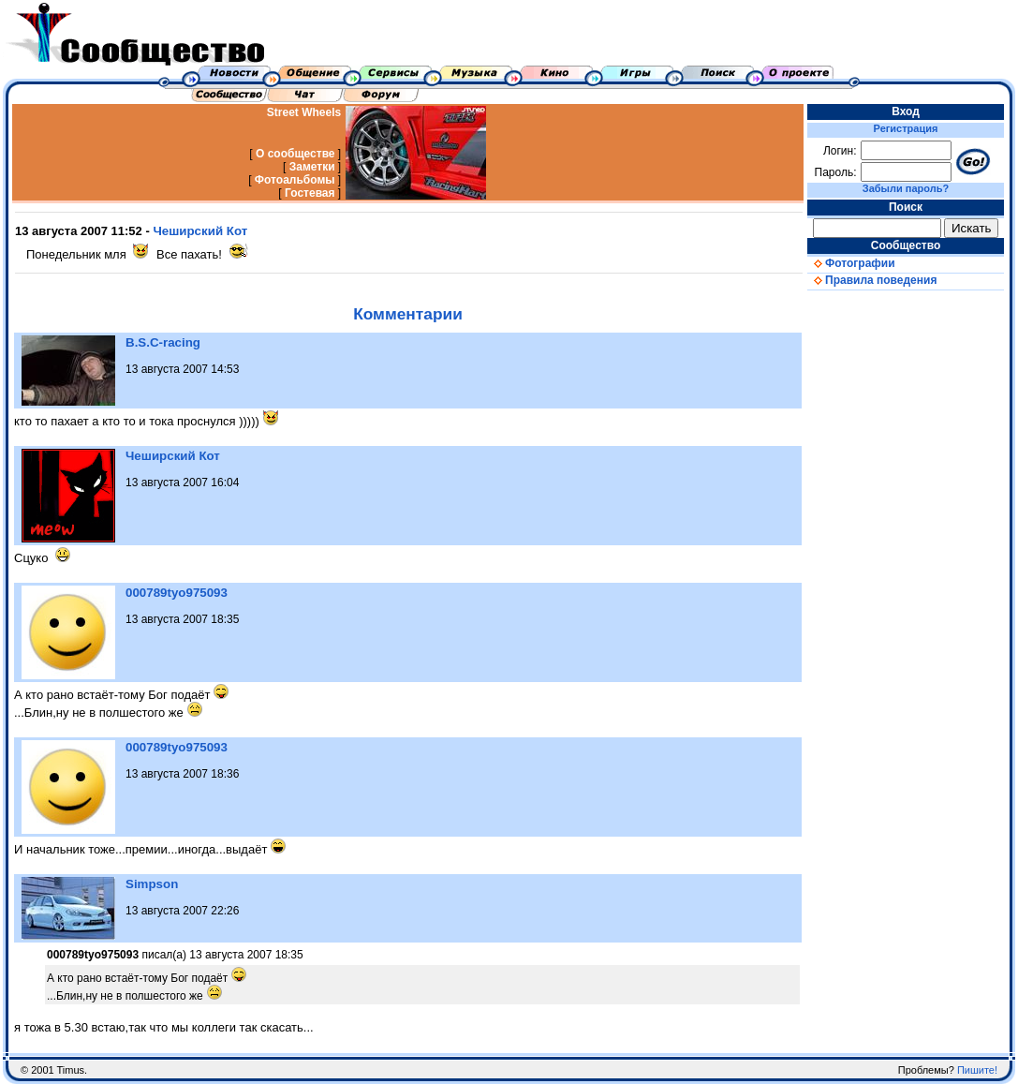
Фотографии (851, 263)
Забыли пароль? (906, 188)
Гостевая (310, 193)
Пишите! (977, 1070)
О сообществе (295, 153)
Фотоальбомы (295, 179)
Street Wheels (304, 112)
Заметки (312, 166)
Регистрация (906, 128)
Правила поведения (872, 280)
